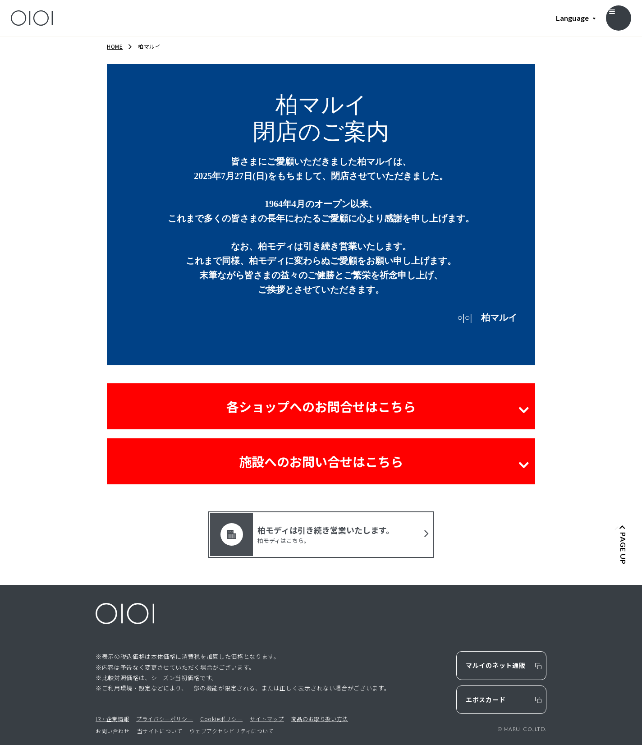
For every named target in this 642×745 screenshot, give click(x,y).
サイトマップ (267, 718)
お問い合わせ (113, 731)
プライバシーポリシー (164, 718)
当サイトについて (160, 731)
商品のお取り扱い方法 (319, 718)
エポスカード (485, 699)
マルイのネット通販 (495, 665)
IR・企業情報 (112, 718)
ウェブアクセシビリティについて (231, 731)
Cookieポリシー (221, 718)
